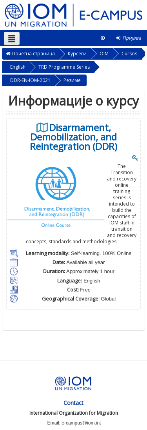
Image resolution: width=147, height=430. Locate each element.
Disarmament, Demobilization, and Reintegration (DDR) (73, 137)
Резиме (72, 80)
